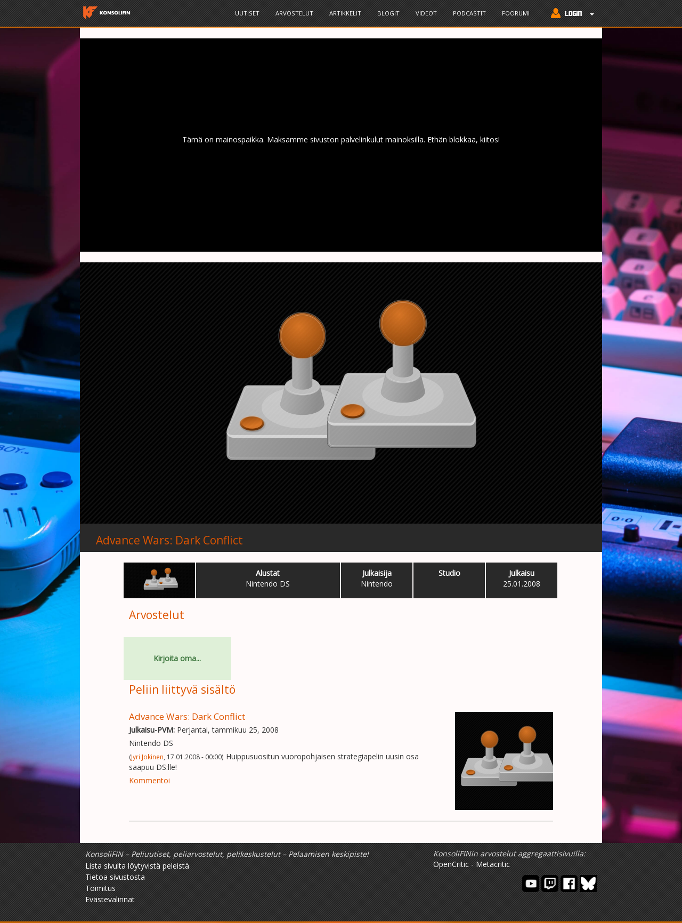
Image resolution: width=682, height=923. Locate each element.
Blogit (388, 13)
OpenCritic (451, 864)
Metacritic (493, 864)
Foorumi (516, 13)
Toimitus (100, 888)
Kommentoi (149, 780)
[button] (570, 14)
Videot (426, 13)
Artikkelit (345, 13)
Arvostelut (294, 13)
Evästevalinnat (110, 899)
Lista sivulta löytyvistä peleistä (137, 866)
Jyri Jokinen (147, 756)
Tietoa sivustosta (115, 877)
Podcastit (469, 13)
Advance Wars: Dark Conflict (169, 540)
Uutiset (247, 13)
